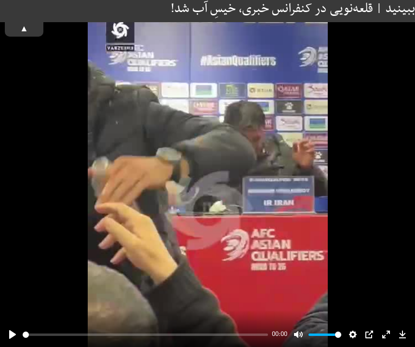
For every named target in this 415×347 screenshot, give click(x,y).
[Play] (12, 334)
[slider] (145, 334)
